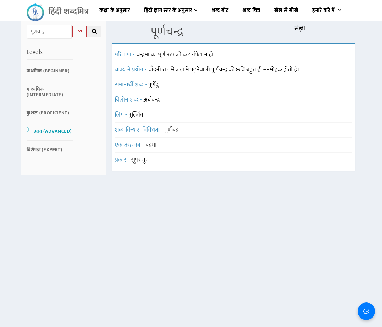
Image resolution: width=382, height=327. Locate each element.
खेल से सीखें (286, 10)
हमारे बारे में (326, 10)
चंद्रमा (150, 145)
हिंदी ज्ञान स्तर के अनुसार (171, 10)
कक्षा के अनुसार (114, 10)
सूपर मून (140, 160)
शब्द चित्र (251, 10)
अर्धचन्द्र (151, 100)
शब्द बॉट (220, 10)
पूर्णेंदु (153, 85)
